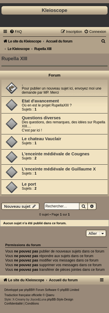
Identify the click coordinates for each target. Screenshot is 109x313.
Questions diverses (41, 117)
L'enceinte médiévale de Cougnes (56, 154)
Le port (29, 184)
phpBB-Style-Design (60, 299)
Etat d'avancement (40, 101)
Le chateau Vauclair (41, 138)
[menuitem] (16, 32)
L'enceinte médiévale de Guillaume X (59, 169)
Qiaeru (50, 295)
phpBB (28, 289)
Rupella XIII (14, 58)
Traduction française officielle (23, 295)
